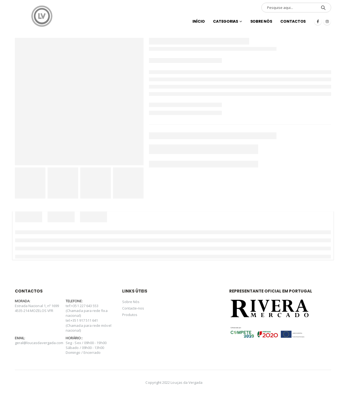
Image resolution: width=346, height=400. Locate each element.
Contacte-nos (133, 308)
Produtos (130, 314)
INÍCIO (198, 21)
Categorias (225, 21)
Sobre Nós (261, 21)
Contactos (293, 21)
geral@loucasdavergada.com (39, 342)
